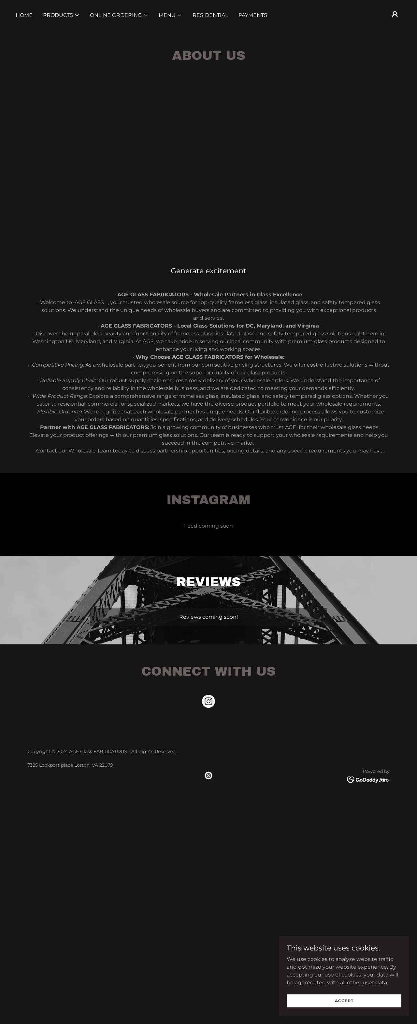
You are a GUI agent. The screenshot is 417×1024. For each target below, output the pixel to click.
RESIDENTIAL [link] (210, 15)
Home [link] (24, 15)
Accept (344, 1000)
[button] (61, 15)
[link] (208, 703)
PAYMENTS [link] (252, 15)
